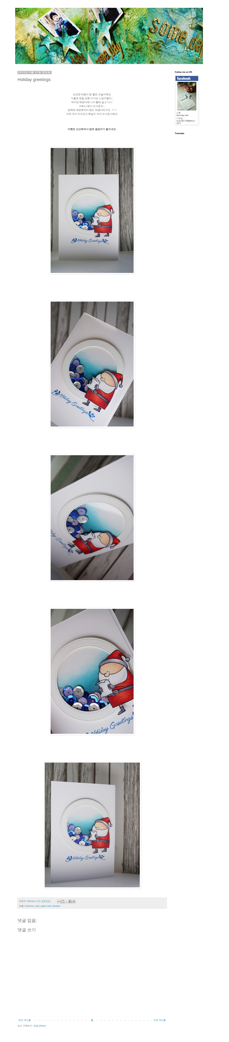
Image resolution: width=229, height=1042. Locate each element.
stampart (56, 906)
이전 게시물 (159, 1020)
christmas (29, 906)
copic (37, 906)
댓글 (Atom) (39, 1025)
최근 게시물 (24, 1020)
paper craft (46, 906)
